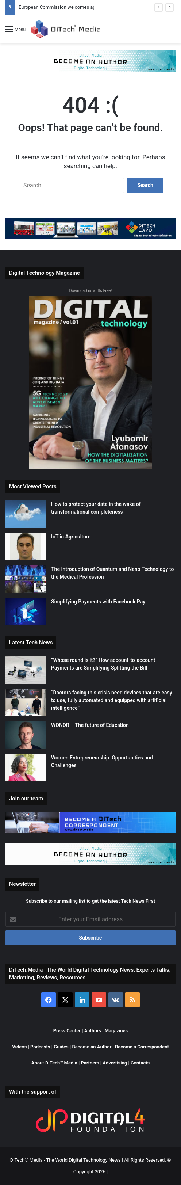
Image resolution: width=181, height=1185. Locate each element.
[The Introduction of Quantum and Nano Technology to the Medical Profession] (25, 579)
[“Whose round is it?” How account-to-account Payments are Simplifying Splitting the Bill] (25, 670)
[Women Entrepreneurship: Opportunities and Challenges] (25, 767)
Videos (19, 1046)
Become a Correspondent (142, 1046)
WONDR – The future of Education (90, 725)
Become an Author (91, 1046)
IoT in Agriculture (70, 537)
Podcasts (40, 1046)
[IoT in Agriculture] (25, 546)
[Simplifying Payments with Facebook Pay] (25, 611)
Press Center (67, 1030)
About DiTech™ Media (54, 1063)
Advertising (115, 1063)
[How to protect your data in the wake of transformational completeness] (25, 514)
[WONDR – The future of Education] (25, 735)
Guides (61, 1046)
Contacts (140, 1063)
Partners (90, 1063)
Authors (92, 1030)
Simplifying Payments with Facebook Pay (98, 602)
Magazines (116, 1030)
